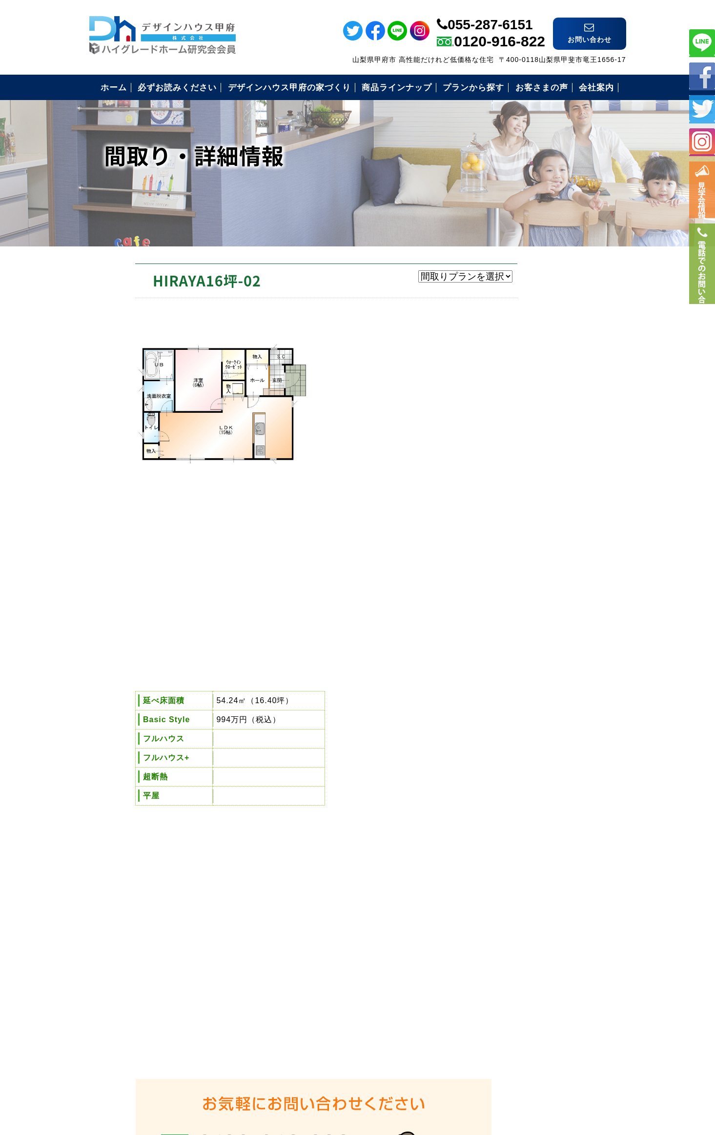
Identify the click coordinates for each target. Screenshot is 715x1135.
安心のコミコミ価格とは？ (538, 664)
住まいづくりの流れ (525, 688)
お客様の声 (509, 712)
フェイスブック (702, 75)
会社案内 (504, 759)
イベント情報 (702, 195)
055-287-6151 (490, 15)
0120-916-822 (499, 32)
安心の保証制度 (517, 640)
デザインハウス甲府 (357, 1063)
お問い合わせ (513, 783)
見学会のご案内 (517, 735)
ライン (702, 42)
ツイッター (702, 109)
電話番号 (702, 286)
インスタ (702, 142)
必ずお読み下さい (521, 616)
